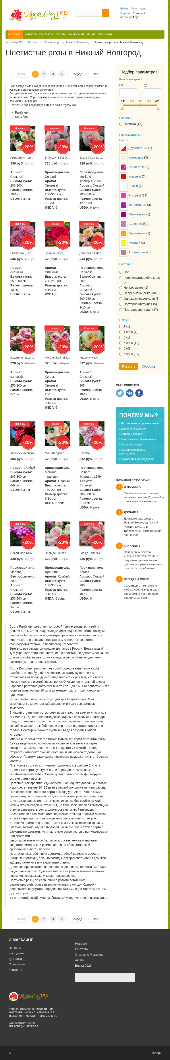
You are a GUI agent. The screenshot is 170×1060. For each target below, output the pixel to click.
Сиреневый (137, 224)
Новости (15, 948)
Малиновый (137, 214)
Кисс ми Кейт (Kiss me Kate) (63, 357)
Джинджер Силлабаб (93, 253)
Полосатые (137, 167)
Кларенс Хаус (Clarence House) (100, 357)
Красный (135, 176)
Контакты (15, 970)
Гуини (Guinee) (55, 253)
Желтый (135, 243)
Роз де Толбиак (89, 553)
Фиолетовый (138, 205)
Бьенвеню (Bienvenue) (25, 253)
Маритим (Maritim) (22, 453)
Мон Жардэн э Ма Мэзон (61, 453)
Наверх (155, 1053)
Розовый (135, 195)
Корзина (125, 13)
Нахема (84, 453)
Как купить (16, 953)
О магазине (17, 964)
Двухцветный (138, 148)
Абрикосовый (139, 252)
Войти (124, 8)
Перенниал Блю (21, 553)
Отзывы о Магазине (89, 954)
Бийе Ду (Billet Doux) (58, 157)
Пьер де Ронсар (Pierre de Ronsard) (68, 553)
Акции (79, 960)
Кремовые (136, 157)
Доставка (15, 959)
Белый (134, 186)
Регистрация (138, 8)
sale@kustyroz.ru (22, 1023)
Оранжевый (138, 233)
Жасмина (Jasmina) (23, 357)
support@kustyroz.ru (24, 1026)
